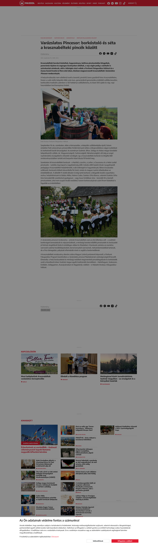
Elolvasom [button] (55, 537)
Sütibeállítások (98, 541)
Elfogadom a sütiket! (125, 541)
